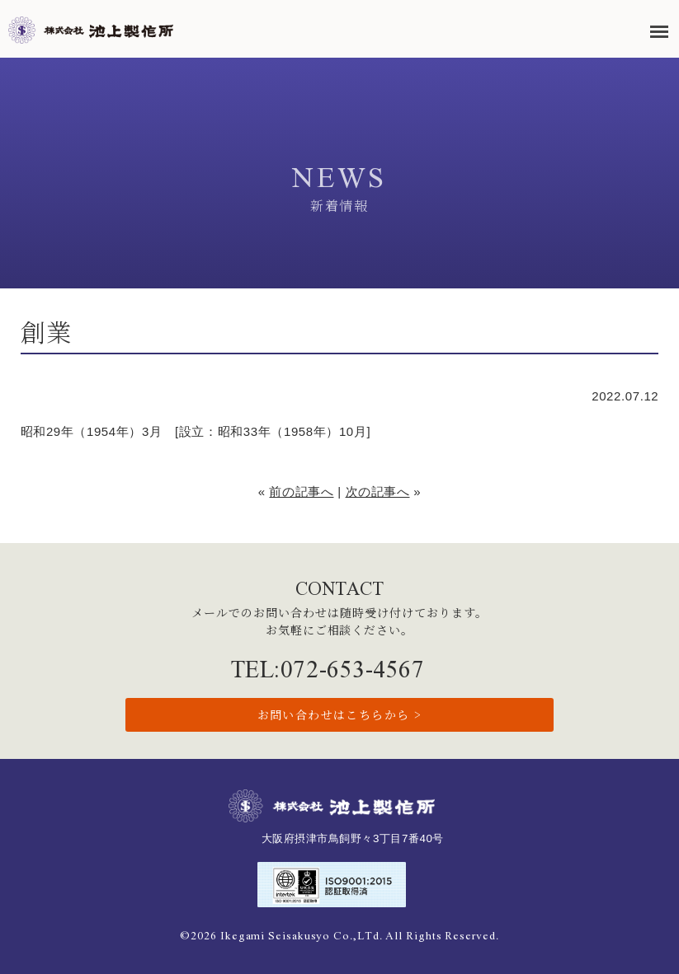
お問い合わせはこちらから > (339, 714)
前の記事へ (301, 492)
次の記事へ (378, 492)
